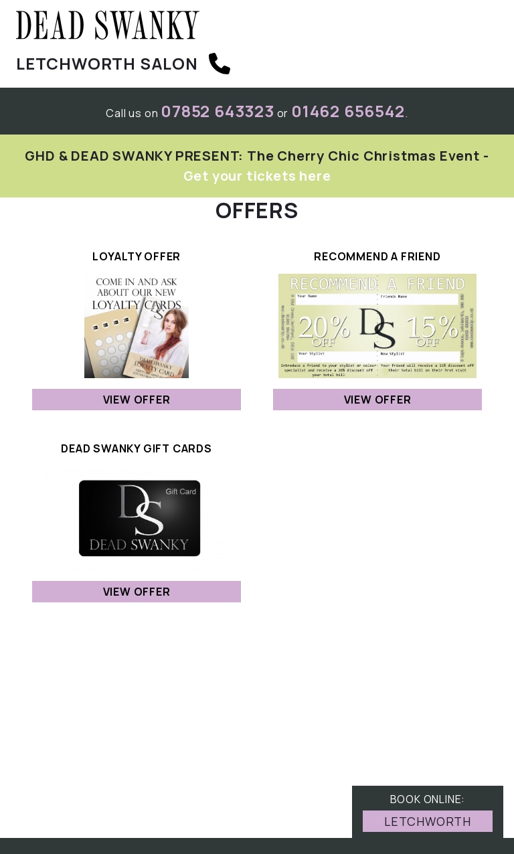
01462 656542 (348, 111)
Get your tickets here (257, 176)
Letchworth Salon (107, 64)
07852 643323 (217, 111)
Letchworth (427, 821)
